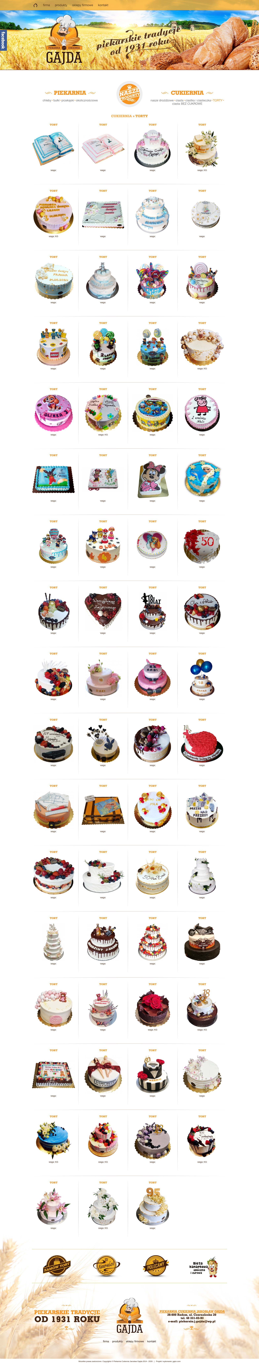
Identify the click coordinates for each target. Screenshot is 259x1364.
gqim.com (177, 1361)
